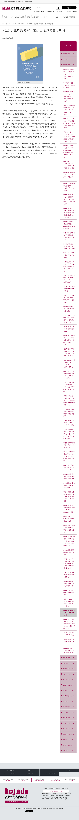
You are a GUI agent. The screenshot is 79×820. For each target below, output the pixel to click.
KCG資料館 (55, 779)
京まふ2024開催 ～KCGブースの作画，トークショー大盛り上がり (69, 278)
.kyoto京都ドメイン (30, 773)
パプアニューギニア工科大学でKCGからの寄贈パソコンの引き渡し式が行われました (68, 563)
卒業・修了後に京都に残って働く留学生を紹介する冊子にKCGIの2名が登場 (68, 496)
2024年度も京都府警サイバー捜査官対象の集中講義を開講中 (69, 413)
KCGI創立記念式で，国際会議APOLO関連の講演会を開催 (69, 225)
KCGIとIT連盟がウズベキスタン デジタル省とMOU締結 (69, 246)
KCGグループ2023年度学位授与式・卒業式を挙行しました (69, 529)
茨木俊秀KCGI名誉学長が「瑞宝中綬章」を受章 (69, 445)
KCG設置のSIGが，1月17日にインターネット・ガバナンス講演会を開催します (69, 74)
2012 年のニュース (68, 718)
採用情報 (30, 770)
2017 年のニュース (68, 690)
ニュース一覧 (12, 23)
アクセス (61, 11)
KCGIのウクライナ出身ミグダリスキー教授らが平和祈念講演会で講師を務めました (69, 541)
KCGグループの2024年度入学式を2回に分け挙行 (69, 519)
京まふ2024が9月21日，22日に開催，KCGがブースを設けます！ (69, 299)
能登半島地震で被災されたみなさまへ (68, 642)
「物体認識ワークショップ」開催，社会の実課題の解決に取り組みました (68, 266)
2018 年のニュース (68, 685)
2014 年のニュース (68, 707)
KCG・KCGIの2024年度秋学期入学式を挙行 (69, 255)
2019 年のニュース (68, 679)
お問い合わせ (72, 11)
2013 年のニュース (68, 712)
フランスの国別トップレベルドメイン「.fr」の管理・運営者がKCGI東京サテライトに (69, 400)
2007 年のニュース (68, 745)
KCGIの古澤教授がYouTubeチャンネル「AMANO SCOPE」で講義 (69, 509)
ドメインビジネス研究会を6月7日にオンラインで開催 (68, 423)
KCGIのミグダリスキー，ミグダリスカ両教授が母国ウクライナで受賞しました (69, 96)
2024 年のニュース (68, 65)
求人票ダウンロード (10, 770)
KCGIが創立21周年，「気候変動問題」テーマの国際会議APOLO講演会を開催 (69, 199)
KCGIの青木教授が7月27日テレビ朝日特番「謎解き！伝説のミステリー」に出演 (69, 340)
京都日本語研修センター (23, 779)
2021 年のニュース (68, 668)
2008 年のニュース (68, 739)
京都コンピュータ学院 (8, 779)
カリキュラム (15, 17)
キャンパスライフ (55, 17)
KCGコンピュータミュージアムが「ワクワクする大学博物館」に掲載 (68, 165)
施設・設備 (35, 17)
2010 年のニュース (68, 728)
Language (69, 8)
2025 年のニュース (68, 59)
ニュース (68, 46)
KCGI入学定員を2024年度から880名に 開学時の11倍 (69, 650)
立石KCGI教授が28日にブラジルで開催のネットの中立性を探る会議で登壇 (69, 456)
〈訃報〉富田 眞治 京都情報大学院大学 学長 (69, 289)
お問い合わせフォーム (56, 791)
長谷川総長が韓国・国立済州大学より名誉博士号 (68, 584)
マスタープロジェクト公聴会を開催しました (68, 329)
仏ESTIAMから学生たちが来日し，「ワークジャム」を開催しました (69, 363)
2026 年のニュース (68, 54)
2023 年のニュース (68, 658)
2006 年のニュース (68, 750)
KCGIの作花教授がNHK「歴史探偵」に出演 (69, 592)
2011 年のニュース (68, 723)
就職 (28, 17)
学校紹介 (6, 17)
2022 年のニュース (68, 663)
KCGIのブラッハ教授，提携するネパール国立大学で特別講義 (69, 187)
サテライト (44, 17)
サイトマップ (49, 770)
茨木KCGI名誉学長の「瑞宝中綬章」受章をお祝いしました (69, 236)
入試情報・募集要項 (69, 17)
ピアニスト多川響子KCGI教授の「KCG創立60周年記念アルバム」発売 (69, 387)
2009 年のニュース (68, 734)
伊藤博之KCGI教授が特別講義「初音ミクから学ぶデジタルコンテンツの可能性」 (69, 110)
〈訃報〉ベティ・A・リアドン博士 (68, 634)
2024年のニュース (23, 23)
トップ (5, 23)
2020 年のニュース (68, 674)
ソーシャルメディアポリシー (10, 773)
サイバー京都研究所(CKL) (71, 779)
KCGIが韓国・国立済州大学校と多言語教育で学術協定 (69, 476)
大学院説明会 (40, 11)
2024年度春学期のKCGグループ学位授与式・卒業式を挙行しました (69, 319)
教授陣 (22, 17)
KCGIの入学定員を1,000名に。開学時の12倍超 (69, 85)
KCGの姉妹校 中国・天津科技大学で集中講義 (68, 309)
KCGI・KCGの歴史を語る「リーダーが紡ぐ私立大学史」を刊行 (69, 176)
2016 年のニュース (68, 696)
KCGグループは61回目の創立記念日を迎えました (69, 467)
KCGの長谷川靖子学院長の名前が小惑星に (68, 552)
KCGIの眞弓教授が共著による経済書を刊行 (69, 613)
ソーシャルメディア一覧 (49, 773)
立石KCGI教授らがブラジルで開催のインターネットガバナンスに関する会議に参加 (69, 434)
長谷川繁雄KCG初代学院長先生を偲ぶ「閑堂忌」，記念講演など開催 (68, 352)
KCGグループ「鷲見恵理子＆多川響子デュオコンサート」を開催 (68, 375)
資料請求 (51, 11)
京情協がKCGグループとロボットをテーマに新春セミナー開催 (68, 602)
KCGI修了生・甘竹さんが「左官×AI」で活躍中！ (69, 485)
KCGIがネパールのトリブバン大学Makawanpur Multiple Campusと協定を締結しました (69, 151)
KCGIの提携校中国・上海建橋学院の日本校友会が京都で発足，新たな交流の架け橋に (68, 212)
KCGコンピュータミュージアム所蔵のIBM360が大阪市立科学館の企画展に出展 (69, 123)
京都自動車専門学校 (39, 779)
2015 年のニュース (68, 701)
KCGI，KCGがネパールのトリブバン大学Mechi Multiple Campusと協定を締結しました (69, 623)
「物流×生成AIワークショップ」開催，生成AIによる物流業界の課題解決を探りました (69, 136)
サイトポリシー (69, 770)
